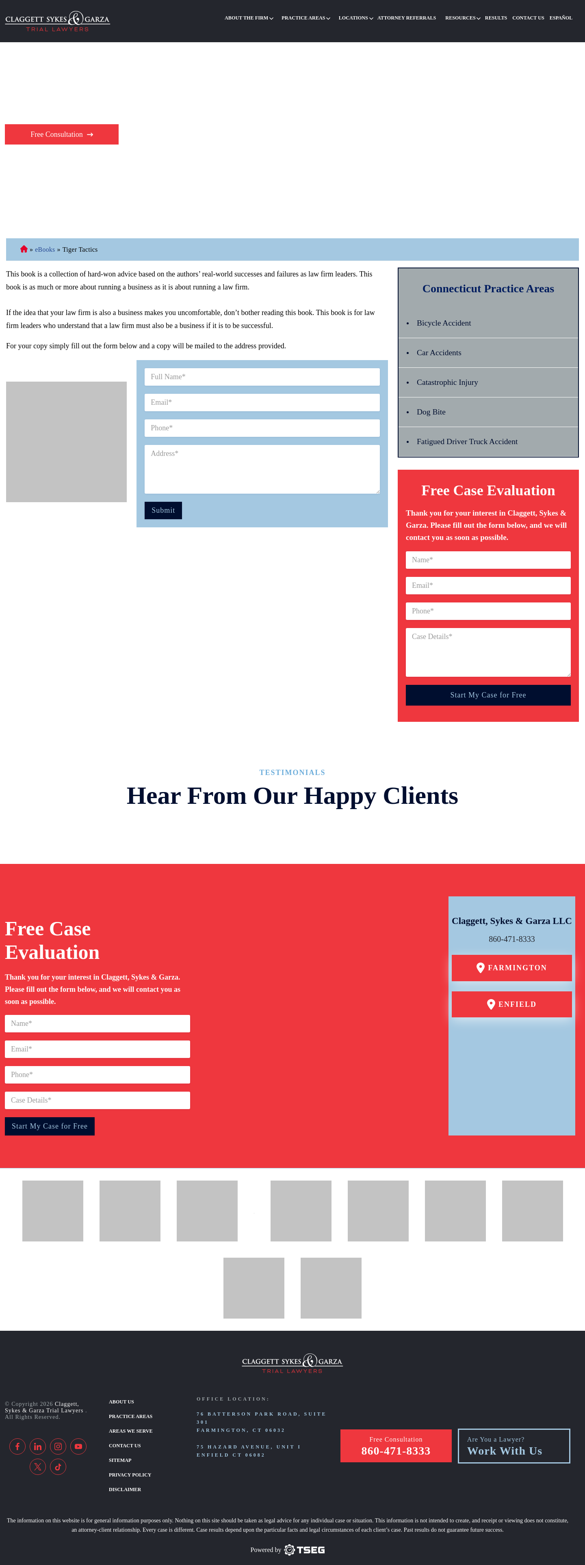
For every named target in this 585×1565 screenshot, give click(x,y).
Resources (466, 18)
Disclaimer (125, 1479)
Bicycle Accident (444, 314)
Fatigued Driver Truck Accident (468, 432)
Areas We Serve (130, 1422)
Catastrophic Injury (448, 373)
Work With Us (504, 1441)
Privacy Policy (130, 1464)
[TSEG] (287, 1539)
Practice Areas (314, 18)
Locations (363, 18)
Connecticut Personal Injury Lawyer (23, 241)
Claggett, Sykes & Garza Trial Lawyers (45, 1398)
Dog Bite (431, 403)
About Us (121, 1393)
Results (500, 18)
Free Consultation (56, 125)
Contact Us (530, 18)
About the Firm (259, 18)
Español (561, 18)
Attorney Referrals (414, 18)
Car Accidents (440, 343)
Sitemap (120, 1450)
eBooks (45, 240)
